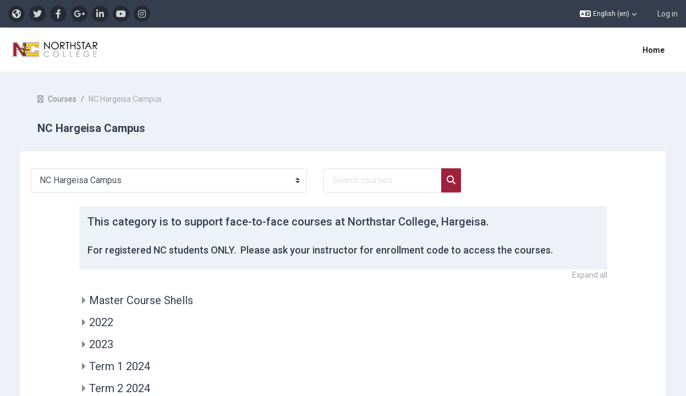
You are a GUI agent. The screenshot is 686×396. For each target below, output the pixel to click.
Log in (667, 13)
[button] (608, 13)
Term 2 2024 (119, 388)
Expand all (589, 275)
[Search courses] (393, 180)
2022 (101, 322)
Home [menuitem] (654, 50)
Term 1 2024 (119, 366)
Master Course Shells (141, 300)
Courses (73, 99)
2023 (101, 344)
